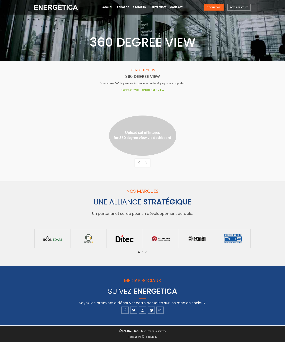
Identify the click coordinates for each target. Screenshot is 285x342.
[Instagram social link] (142, 310)
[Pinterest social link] (151, 310)
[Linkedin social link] (160, 310)
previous (138, 163)
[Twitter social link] (133, 310)
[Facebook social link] (125, 310)
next (146, 163)
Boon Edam (214, 7)
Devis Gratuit (239, 7)
